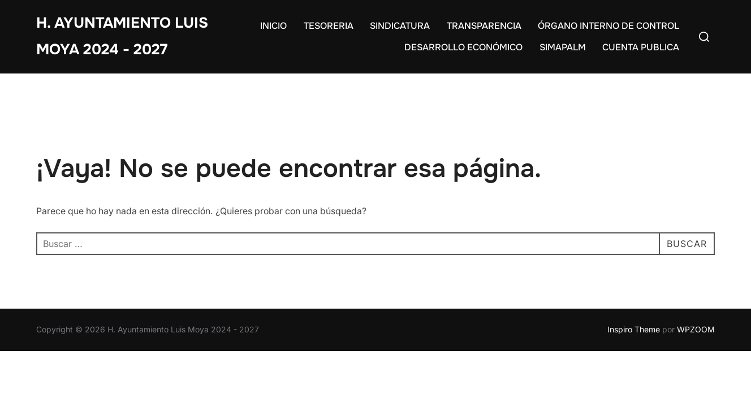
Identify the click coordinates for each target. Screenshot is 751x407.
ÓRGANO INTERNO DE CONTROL (608, 26)
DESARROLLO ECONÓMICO (463, 47)
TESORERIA (328, 26)
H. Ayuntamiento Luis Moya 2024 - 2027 (122, 36)
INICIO (273, 26)
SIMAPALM (562, 47)
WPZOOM (696, 329)
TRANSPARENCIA (484, 26)
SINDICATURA (400, 26)
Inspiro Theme (633, 329)
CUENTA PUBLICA (640, 47)
